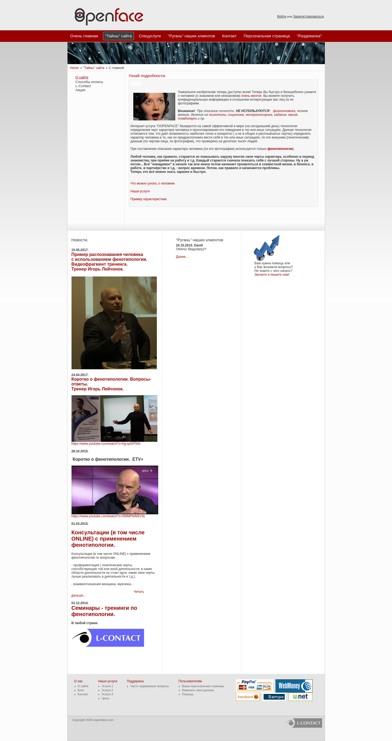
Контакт (83, 694)
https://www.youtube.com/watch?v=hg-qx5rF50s (106, 444)
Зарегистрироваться (308, 16)
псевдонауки (187, 118)
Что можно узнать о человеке (153, 183)
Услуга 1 (107, 686)
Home (74, 68)
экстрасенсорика (259, 115)
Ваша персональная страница (203, 686)
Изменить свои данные (198, 690)
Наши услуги (140, 191)
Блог (81, 690)
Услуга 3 (107, 694)
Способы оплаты (89, 82)
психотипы (217, 115)
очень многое (251, 96)
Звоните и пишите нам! (272, 274)
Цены (105, 698)
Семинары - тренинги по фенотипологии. (104, 611)
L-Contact (83, 86)
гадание (280, 115)
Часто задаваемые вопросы (149, 686)
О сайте (82, 77)
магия (292, 115)
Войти (281, 16)
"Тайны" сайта (94, 68)
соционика (236, 115)
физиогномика (284, 111)
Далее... (182, 257)
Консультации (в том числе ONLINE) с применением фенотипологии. (108, 538)
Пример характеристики (149, 199)
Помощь (188, 694)
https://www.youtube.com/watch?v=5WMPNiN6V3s (108, 516)
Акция (80, 90)
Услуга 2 (107, 690)
